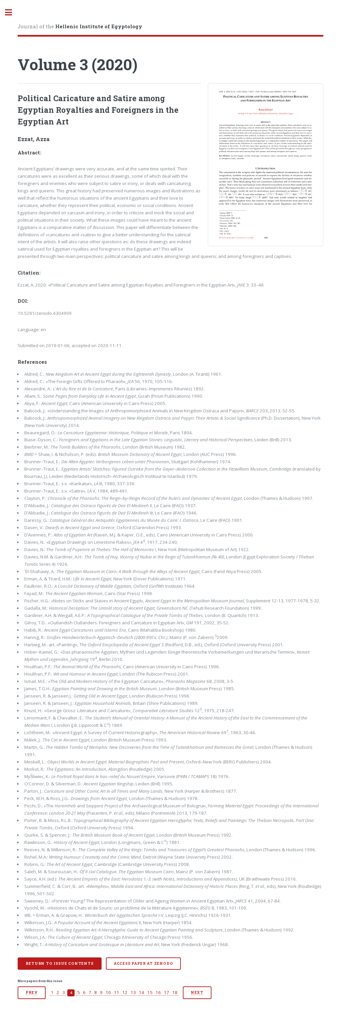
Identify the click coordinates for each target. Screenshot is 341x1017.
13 (133, 992)
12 (125, 992)
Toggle (12, 12)
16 (158, 992)
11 (116, 992)
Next (197, 992)
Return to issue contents (59, 963)
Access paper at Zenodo (143, 963)
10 (108, 992)
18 (174, 992)
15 (150, 992)
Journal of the (80, 26)
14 (141, 992)
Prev (31, 992)
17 (166, 992)
